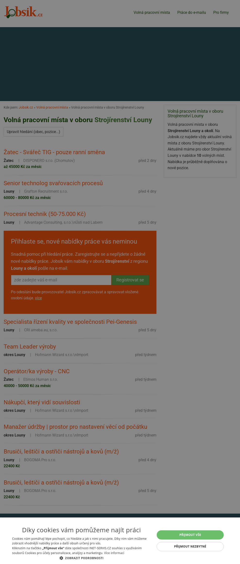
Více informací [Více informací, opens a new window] (114, 553)
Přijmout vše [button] (190, 535)
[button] (81, 558)
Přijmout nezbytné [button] (190, 546)
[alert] (120, 282)
